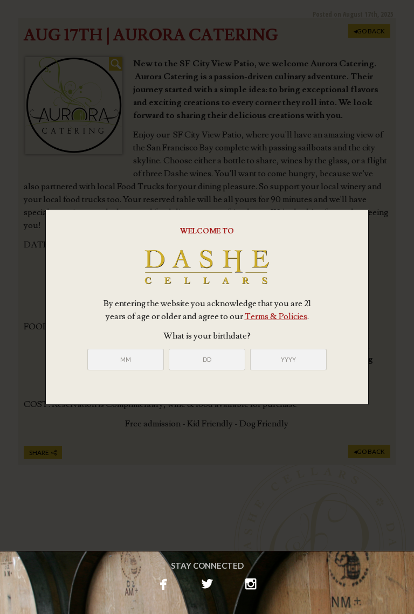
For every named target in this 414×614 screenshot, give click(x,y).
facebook (164, 583)
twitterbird (207, 583)
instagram (251, 583)
